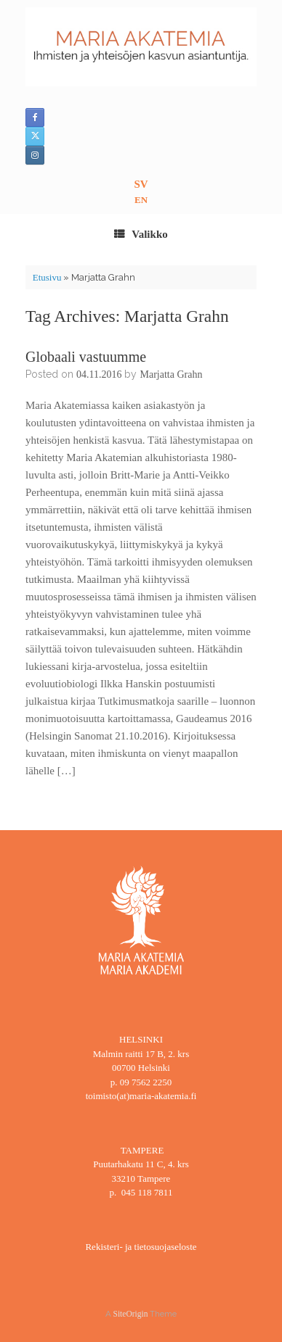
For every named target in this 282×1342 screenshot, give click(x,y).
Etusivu (47, 277)
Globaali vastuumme (85, 357)
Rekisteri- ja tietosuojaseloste (140, 1246)
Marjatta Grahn (171, 374)
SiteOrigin (130, 1313)
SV (141, 184)
